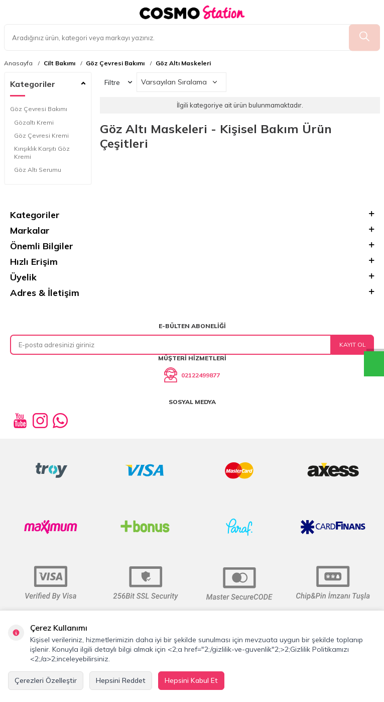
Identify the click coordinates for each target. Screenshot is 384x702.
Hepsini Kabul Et (191, 680)
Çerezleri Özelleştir (46, 680)
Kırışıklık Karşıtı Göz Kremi (42, 152)
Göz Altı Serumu (37, 169)
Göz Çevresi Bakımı (115, 63)
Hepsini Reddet (121, 680)
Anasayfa (18, 63)
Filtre (118, 82)
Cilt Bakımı (59, 63)
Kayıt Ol (352, 344)
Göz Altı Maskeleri (183, 63)
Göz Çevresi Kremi (41, 135)
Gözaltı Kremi (34, 122)
